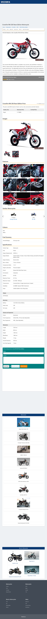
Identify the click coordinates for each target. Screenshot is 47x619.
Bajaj (26, 588)
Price (4, 29)
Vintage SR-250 (13, 219)
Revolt (7, 607)
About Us (27, 601)
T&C (26, 603)
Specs (20, 29)
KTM (26, 586)
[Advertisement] (23, 13)
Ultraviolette (8, 605)
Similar (11, 29)
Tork (7, 601)
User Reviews (26, 29)
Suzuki (7, 586)
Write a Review (41, 77)
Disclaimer (27, 607)
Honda (26, 590)
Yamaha (7, 590)
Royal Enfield (8, 592)
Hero (7, 588)
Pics (8, 29)
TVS (26, 592)
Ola (6, 603)
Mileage (16, 29)
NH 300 (33, 219)
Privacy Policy (28, 605)
